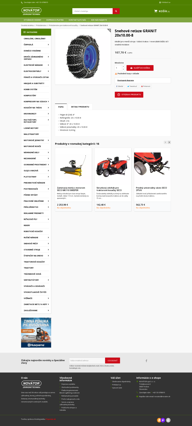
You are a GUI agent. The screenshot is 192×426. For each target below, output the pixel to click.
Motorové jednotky (34, 140)
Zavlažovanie (30, 310)
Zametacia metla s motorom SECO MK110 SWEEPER (71, 189)
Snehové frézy (31, 243)
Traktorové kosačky (34, 262)
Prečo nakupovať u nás (70, 399)
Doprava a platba (55, 20)
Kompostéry (30, 95)
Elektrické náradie (33, 65)
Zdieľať (119, 86)
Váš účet (116, 377)
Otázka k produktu (129, 94)
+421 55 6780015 (42, 2)
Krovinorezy (30, 113)
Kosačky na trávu (33, 107)
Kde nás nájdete (99, 20)
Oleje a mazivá (31, 170)
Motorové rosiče (32, 146)
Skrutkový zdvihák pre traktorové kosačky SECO (109, 189)
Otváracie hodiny (32, 20)
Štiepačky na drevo (33, 255)
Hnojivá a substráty (34, 83)
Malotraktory (31, 134)
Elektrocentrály (32, 71)
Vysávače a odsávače (34, 286)
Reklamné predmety (34, 213)
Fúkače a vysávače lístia (36, 77)
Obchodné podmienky (70, 387)
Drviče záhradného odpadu (33, 58)
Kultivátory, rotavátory (30, 121)
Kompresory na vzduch (35, 101)
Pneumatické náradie (34, 183)
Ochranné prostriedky (35, 164)
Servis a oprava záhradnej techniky (67, 403)
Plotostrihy (30, 177)
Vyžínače (28, 298)
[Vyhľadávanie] (96, 11)
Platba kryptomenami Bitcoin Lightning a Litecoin (70, 391)
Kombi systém (30, 89)
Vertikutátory (31, 280)
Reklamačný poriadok (69, 396)
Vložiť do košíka (140, 68)
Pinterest (145, 86)
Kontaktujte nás (77, 20)
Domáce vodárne (32, 51)
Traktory (28, 268)
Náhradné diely (31, 152)
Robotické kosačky (33, 231)
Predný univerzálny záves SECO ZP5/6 (151, 189)
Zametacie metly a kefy (35, 304)
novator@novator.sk (162, 396)
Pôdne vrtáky (31, 195)
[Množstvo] (118, 68)
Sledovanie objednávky (121, 381)
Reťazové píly (30, 219)
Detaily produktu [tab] (80, 107)
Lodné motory (31, 128)
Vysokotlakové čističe (35, 292)
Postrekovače (31, 189)
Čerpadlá (28, 44)
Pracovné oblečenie (34, 201)
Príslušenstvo (31, 207)
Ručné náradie (31, 237)
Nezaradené (30, 158)
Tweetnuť (132, 86)
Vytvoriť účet (117, 388)
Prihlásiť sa (116, 385)
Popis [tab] (61, 107)
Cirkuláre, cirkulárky (34, 38)
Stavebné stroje (32, 249)
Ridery (27, 225)
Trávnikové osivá (32, 274)
